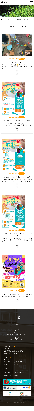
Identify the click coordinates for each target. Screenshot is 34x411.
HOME (4, 19)
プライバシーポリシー (17, 400)
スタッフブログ (11, 19)
